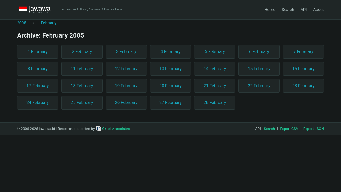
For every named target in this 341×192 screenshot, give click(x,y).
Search (288, 9)
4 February (170, 51)
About (318, 9)
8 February (38, 68)
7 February (303, 51)
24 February (37, 102)
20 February (170, 85)
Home (269, 9)
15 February (259, 68)
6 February (259, 51)
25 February (82, 102)
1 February (38, 51)
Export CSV (289, 128)
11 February (82, 68)
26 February (126, 102)
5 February (215, 51)
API (304, 9)
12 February (126, 68)
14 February (215, 68)
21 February (215, 85)
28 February (215, 102)
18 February (82, 85)
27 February (170, 102)
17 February (37, 85)
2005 (21, 23)
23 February (303, 85)
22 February (259, 85)
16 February (303, 68)
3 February (126, 51)
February (48, 23)
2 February (82, 51)
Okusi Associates (113, 128)
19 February (126, 85)
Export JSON (313, 128)
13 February (170, 68)
